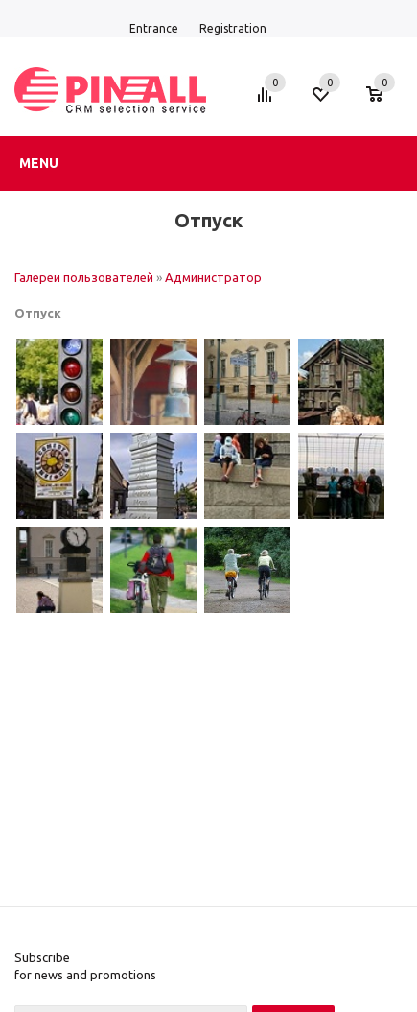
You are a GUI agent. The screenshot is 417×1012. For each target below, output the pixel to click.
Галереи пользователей (83, 277)
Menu (38, 163)
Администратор (213, 277)
